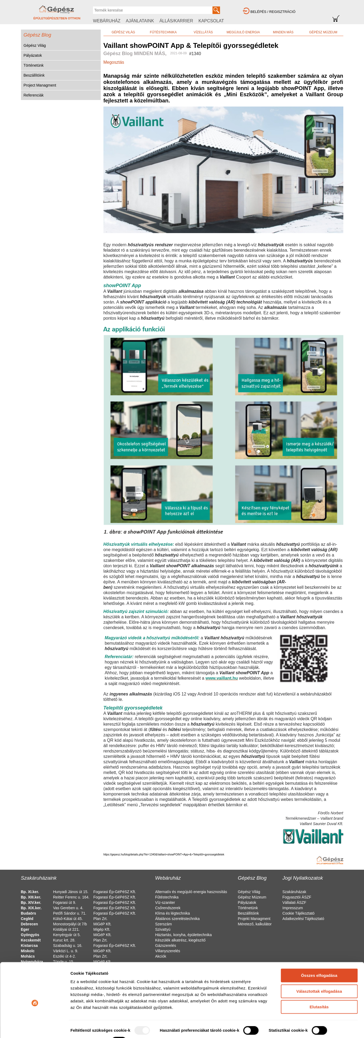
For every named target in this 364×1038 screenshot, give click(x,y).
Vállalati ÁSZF (294, 902)
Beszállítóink (34, 75)
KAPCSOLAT (211, 21)
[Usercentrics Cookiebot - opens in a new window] (34, 1027)
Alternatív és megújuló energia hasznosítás (191, 892)
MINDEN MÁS (283, 32)
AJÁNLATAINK (140, 21)
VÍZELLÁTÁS (203, 32)
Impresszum (292, 908)
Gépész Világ (35, 45)
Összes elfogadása (319, 953)
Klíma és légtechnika (172, 913)
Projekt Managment (254, 918)
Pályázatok (33, 55)
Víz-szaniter (165, 902)
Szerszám (163, 924)
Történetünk (34, 65)
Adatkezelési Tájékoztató (303, 918)
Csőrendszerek (168, 908)
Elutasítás (319, 985)
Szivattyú (163, 929)
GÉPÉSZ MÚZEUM (323, 32)
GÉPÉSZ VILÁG (123, 32)
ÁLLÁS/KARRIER (176, 21)
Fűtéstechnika (167, 897)
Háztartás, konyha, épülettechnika (183, 935)
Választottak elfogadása (319, 969)
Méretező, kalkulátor (255, 924)
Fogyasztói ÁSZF (296, 897)
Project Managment (40, 85)
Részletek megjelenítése (93, 1027)
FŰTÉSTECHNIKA (163, 32)
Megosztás (113, 62)
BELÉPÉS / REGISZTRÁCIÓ (272, 12)
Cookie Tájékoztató (298, 913)
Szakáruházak (294, 892)
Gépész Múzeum (252, 897)
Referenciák (34, 95)
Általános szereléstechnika (177, 918)
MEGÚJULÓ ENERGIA (243, 32)
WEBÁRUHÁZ (106, 21)
